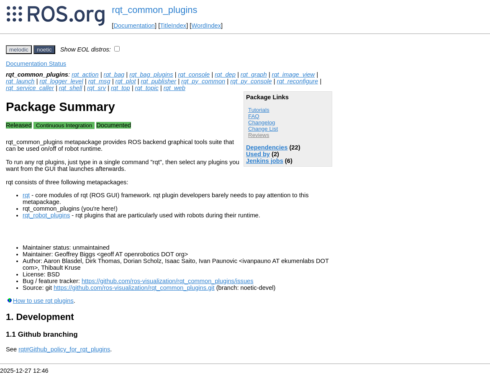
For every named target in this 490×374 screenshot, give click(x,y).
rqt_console (194, 74)
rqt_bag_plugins (151, 74)
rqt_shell (70, 88)
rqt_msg (99, 81)
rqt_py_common (203, 81)
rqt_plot (125, 81)
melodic (18, 49)
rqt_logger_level (61, 81)
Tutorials (258, 110)
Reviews (258, 135)
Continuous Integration (64, 125)
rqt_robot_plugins (46, 215)
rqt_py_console (251, 81)
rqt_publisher (158, 81)
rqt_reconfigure (297, 81)
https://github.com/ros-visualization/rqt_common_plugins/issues (168, 281)
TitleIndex (173, 25)
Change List (263, 129)
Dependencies (266, 147)
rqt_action (85, 74)
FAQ (253, 116)
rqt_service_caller (30, 88)
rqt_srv (96, 88)
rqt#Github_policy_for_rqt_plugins (64, 349)
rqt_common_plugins (154, 10)
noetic (44, 49)
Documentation (134, 25)
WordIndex (206, 25)
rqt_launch (20, 81)
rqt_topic (147, 88)
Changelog (261, 122)
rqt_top (120, 88)
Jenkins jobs (264, 160)
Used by (258, 154)
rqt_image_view (293, 74)
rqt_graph (254, 74)
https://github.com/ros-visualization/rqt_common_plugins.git (134, 287)
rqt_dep (225, 74)
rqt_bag (114, 74)
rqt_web (174, 88)
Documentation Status (36, 63)
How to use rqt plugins (43, 300)
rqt (26, 195)
